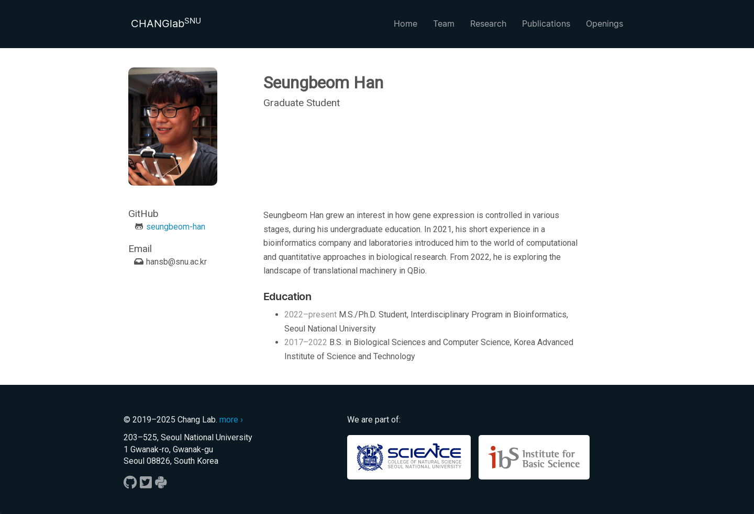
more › (231, 420)
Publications (546, 23)
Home (405, 23)
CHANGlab (166, 23)
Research (488, 23)
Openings (604, 23)
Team (443, 23)
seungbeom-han (175, 227)
